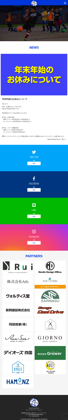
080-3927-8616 (35, 416)
